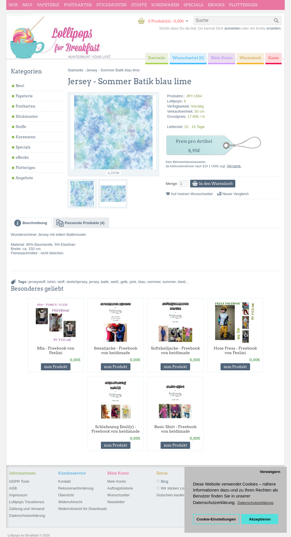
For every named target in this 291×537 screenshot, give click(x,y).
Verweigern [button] (270, 472)
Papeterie (48, 5)
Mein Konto (116, 481)
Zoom (115, 173)
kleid (182, 282)
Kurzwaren (165, 5)
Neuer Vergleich (236, 194)
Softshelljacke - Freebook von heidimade (175, 350)
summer (169, 282)
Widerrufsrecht (70, 502)
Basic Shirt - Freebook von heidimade (175, 428)
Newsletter (116, 502)
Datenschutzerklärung (27, 515)
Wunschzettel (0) (188, 58)
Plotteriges (243, 5)
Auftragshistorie (120, 488)
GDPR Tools (19, 481)
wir (13, 5)
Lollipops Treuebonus (26, 502)
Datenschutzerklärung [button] (255, 503)
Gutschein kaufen (170, 495)
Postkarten (78, 5)
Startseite (75, 70)
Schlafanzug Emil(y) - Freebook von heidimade (116, 428)
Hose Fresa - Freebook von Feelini (235, 350)
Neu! (27, 5)
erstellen (273, 28)
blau (142, 282)
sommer (154, 282)
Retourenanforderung (75, 488)
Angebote (20, 15)
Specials (193, 5)
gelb (124, 282)
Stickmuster (111, 5)
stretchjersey (76, 282)
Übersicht (66, 495)
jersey (94, 282)
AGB (13, 488)
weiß (114, 282)
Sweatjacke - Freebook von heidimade (115, 350)
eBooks (216, 5)
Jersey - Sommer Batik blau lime (113, 70)
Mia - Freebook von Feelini (55, 350)
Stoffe (139, 5)
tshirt (51, 282)
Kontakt (64, 481)
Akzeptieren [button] (260, 519)
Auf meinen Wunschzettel (192, 194)
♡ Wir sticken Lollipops (175, 488)
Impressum (18, 495)
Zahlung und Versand (26, 509)
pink (133, 282)
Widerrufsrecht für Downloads (82, 509)
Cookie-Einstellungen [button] (216, 519)
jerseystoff (36, 282)
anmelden (232, 28)
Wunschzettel (118, 495)
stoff (60, 282)
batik (105, 282)
